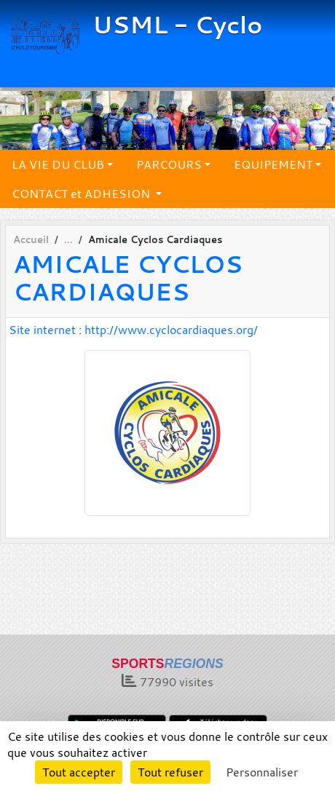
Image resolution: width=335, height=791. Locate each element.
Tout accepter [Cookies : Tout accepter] (78, 772)
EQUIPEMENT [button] (273, 164)
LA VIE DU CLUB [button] (58, 164)
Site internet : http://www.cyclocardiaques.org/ (133, 330)
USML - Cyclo (177, 25)
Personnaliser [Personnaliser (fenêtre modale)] (262, 772)
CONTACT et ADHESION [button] (82, 194)
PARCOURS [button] (169, 164)
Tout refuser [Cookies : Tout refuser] (170, 772)
